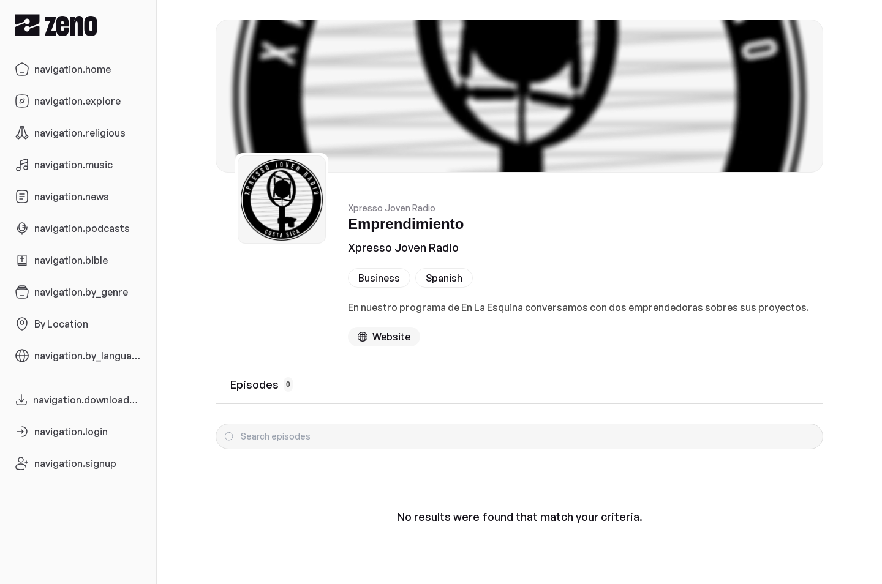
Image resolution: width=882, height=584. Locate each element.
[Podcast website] (384, 336)
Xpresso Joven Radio (403, 247)
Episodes (261, 384)
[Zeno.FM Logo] (78, 25)
